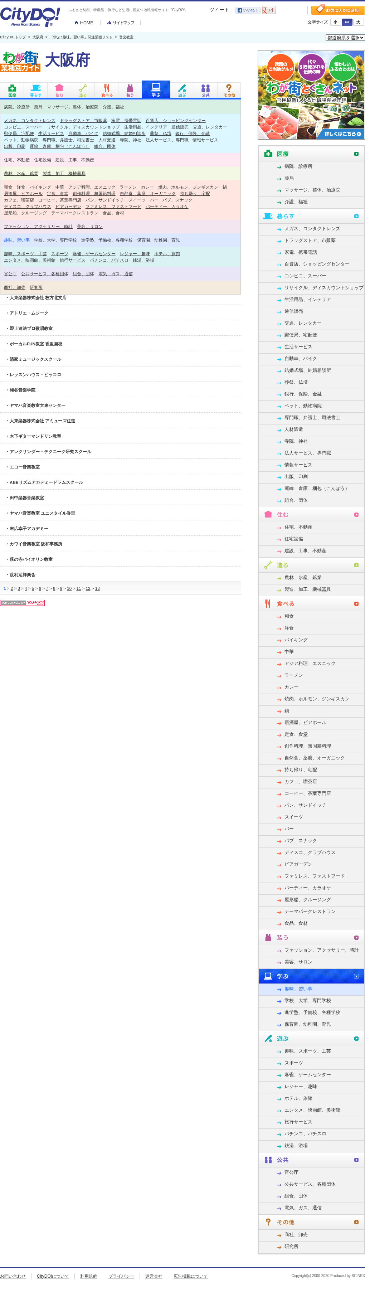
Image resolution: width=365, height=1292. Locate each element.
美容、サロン (90, 226)
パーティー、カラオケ (167, 206)
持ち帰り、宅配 (195, 193)
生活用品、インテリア (145, 127)
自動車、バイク (83, 133)
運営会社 (153, 1276)
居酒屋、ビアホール (23, 193)
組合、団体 (105, 146)
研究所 (36, 287)
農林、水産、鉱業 (21, 173)
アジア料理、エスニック (92, 187)
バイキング (40, 187)
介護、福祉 (113, 107)
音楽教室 (126, 37)
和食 (8, 187)
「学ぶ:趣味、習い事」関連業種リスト (81, 37)
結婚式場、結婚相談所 (124, 133)
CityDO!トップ (13, 37)
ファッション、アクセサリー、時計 (38, 226)
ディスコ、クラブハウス (27, 206)
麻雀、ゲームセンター (94, 253)
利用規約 (88, 1276)
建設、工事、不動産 (74, 159)
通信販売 (180, 127)
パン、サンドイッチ (105, 200)
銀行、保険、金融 (192, 133)
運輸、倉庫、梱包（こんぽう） (60, 146)
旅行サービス (73, 260)
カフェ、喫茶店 (19, 200)
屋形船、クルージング (25, 212)
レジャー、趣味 (135, 253)
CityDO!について (53, 1276)
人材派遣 (107, 139)
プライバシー (121, 1276)
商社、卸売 (14, 287)
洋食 (21, 187)
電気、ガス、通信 (115, 273)
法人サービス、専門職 (167, 139)
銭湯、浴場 (143, 260)
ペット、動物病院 (21, 139)
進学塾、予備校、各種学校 (107, 240)
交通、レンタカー (210, 127)
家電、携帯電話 (126, 120)
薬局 (38, 107)
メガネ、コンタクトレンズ (29, 120)
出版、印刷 (14, 146)
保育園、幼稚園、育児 (158, 240)
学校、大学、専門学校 (55, 240)
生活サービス (51, 133)
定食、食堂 (57, 193)
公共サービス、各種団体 (44, 273)
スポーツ (59, 253)
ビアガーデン (68, 206)
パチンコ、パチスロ (109, 260)
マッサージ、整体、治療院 (72, 107)
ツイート (219, 10)
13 (97, 588)
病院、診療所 (17, 107)
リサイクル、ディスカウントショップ (83, 127)
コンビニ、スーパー (23, 127)
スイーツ (137, 200)
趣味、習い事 (17, 240)
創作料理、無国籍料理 (94, 193)
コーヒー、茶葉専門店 (59, 200)
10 (69, 588)
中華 (59, 187)
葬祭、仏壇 (160, 133)
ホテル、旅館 (167, 253)
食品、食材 (113, 212)
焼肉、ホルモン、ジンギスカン (188, 187)
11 (78, 588)
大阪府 (38, 37)
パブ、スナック (177, 200)
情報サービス (205, 139)
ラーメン (128, 187)
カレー (147, 187)
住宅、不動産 (17, 159)
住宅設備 (42, 159)
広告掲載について (191, 1276)
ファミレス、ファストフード (113, 206)
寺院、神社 (130, 139)
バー (154, 200)
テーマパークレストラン (74, 212)
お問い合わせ (13, 1276)
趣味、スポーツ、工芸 (25, 253)
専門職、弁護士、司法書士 (68, 139)
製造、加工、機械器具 (64, 173)
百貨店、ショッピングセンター (176, 120)
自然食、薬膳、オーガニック (148, 193)
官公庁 (10, 273)
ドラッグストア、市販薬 (83, 120)
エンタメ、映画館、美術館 (29, 260)
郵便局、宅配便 (19, 133)
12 (88, 588)
